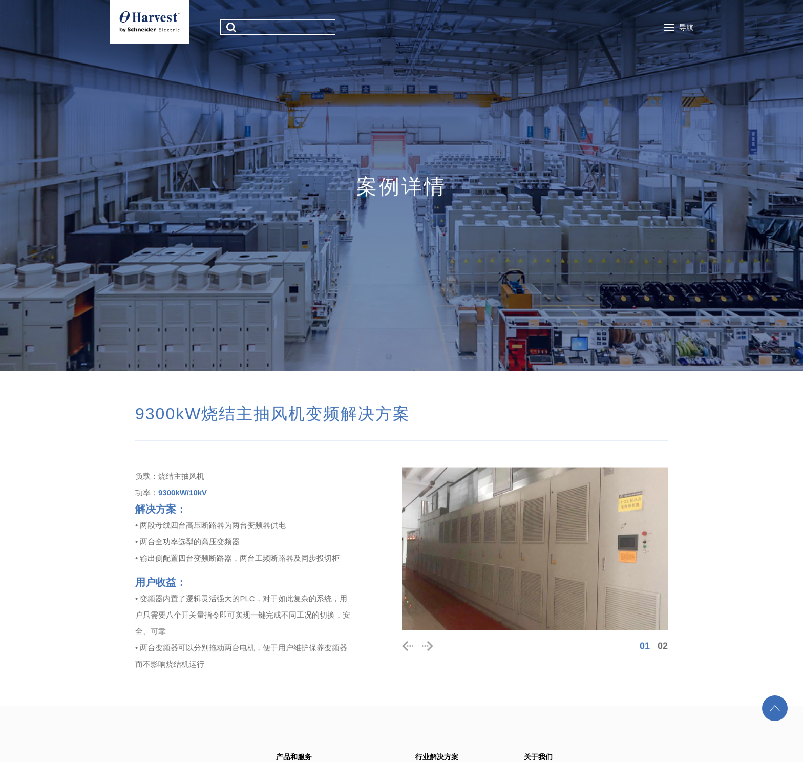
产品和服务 (294, 757)
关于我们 (538, 757)
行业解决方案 (436, 757)
